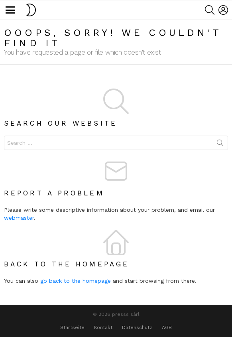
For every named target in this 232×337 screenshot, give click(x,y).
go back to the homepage (75, 281)
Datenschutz (137, 327)
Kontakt (103, 327)
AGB (167, 327)
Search (220, 144)
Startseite (72, 327)
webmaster (19, 218)
